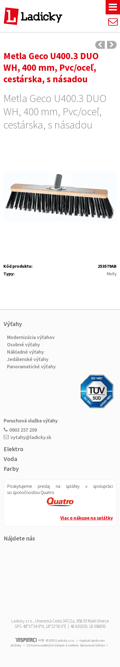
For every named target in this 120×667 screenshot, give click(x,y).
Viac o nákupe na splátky (86, 518)
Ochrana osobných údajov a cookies (52, 645)
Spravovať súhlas (92, 645)
